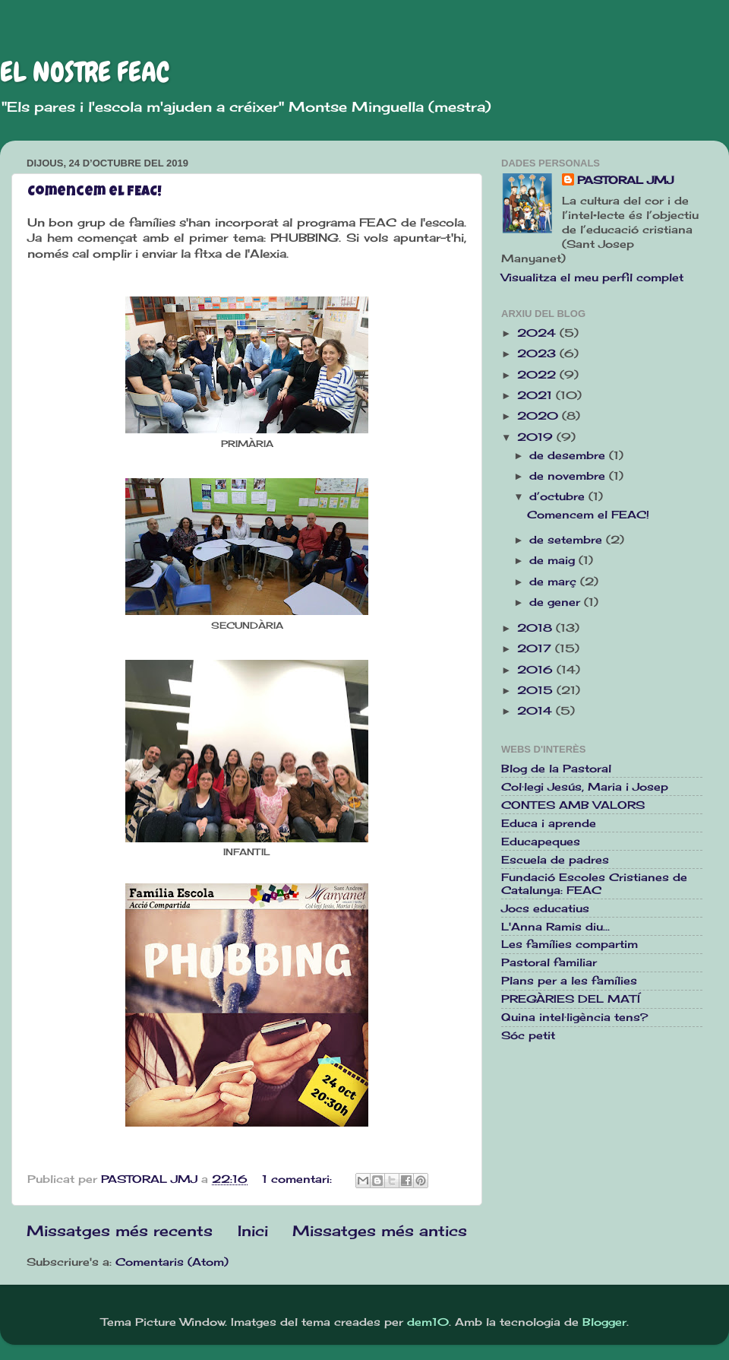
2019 (537, 437)
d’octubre (559, 496)
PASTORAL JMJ (625, 180)
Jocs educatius (545, 908)
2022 (538, 375)
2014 (536, 711)
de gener (556, 602)
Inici (253, 1231)
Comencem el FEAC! (94, 192)
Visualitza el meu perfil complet (592, 277)
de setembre (567, 540)
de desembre (569, 455)
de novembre (569, 476)
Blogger (604, 1322)
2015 (537, 690)
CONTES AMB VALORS (573, 805)
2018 (536, 628)
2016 (537, 670)
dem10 (428, 1322)
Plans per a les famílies (569, 981)
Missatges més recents (120, 1231)
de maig (554, 560)
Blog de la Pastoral (556, 768)
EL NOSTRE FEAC (84, 72)
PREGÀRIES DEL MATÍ (570, 999)
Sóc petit (528, 1035)
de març (554, 581)
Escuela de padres (555, 860)
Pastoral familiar (549, 962)
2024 (538, 333)
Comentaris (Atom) (172, 1262)
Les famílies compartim (569, 944)
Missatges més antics (379, 1231)
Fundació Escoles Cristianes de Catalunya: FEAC (594, 883)
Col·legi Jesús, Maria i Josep (584, 787)
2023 (538, 353)
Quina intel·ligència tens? (574, 1017)
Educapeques (540, 841)
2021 (536, 395)
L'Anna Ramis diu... (555, 927)
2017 (536, 648)
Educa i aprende (548, 823)
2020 (539, 416)
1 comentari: (299, 1179)
